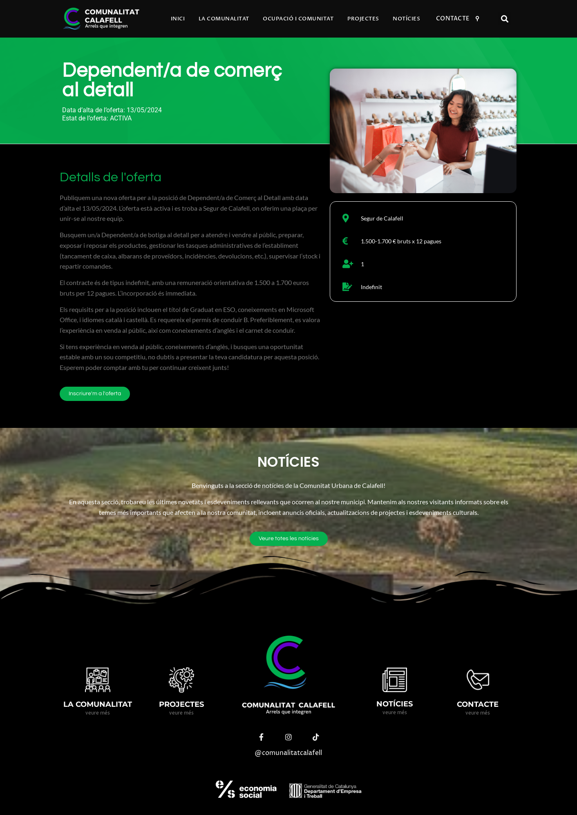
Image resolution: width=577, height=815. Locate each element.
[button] (504, 18)
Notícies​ (406, 18)
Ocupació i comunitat (298, 18)
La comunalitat (224, 18)
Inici (178, 18)
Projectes (363, 18)
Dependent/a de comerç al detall (172, 80)
